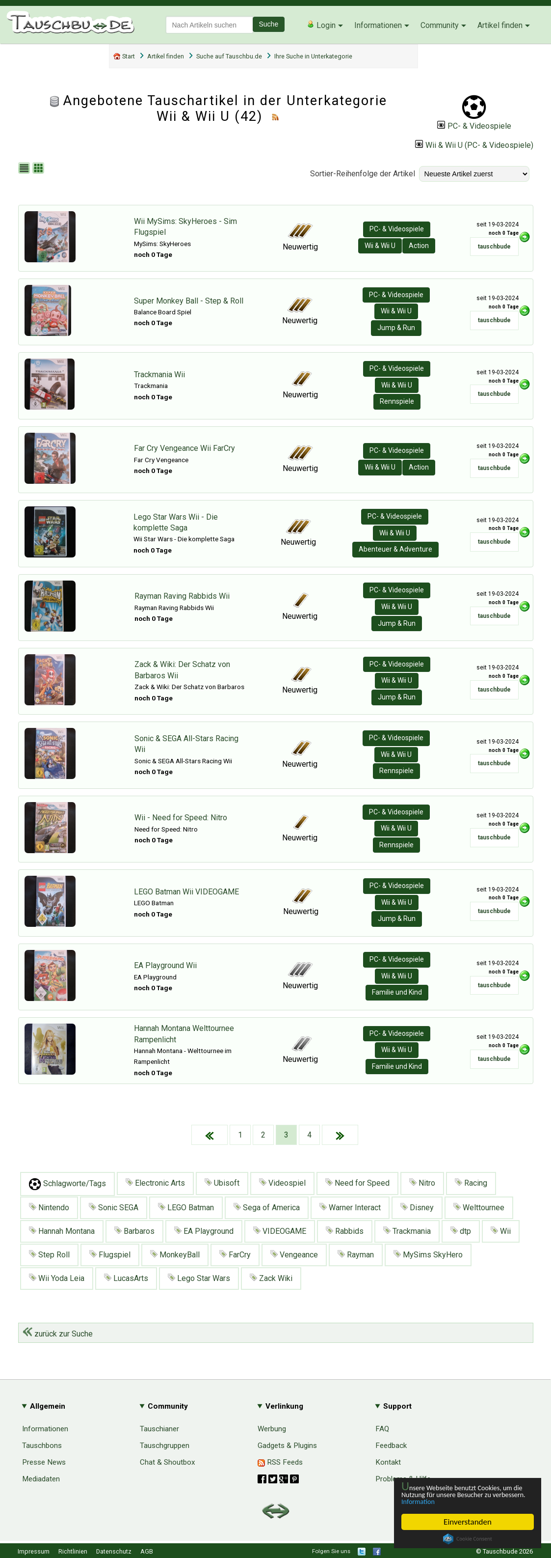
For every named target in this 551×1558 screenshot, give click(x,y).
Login (321, 25)
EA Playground (204, 1231)
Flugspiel (110, 1254)
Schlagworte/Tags (67, 1184)
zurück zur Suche (58, 1333)
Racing (471, 1183)
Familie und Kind (397, 992)
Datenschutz (113, 1551)
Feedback (391, 1445)
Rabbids (345, 1231)
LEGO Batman (186, 1207)
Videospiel (282, 1183)
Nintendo (49, 1207)
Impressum (34, 1551)
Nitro (422, 1183)
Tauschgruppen (164, 1445)
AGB (146, 1551)
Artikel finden (500, 25)
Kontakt (388, 1462)
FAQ (382, 1428)
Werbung (272, 1428)
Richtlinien (72, 1551)
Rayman (356, 1254)
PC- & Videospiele (474, 126)
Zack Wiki (271, 1278)
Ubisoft (222, 1183)
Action (419, 246)
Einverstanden (468, 1522)
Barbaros (134, 1231)
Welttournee (478, 1207)
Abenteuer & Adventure (395, 549)
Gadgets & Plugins (287, 1445)
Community (439, 25)
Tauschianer (159, 1428)
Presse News (44, 1462)
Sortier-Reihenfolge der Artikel (362, 173)
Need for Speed (357, 1183)
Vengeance (294, 1254)
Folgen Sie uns (331, 1551)
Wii (501, 1231)
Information (463, 1501)
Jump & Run (396, 328)
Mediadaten (41, 1479)
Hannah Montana (62, 1231)
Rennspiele (397, 401)
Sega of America (267, 1207)
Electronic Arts (155, 1183)
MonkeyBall (175, 1254)
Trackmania (407, 1231)
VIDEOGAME (279, 1231)
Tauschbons (42, 1445)
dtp (460, 1231)
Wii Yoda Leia (56, 1278)
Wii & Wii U (380, 246)
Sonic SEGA (113, 1207)
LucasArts (126, 1278)
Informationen (378, 25)
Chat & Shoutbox (167, 1462)
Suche (269, 24)
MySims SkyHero (428, 1254)
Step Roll (49, 1254)
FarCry (235, 1254)
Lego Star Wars (199, 1278)
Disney (417, 1207)
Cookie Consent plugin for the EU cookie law (467, 1538)
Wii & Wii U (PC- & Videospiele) (474, 145)
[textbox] (209, 25)
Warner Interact (350, 1207)
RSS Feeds (280, 1462)
